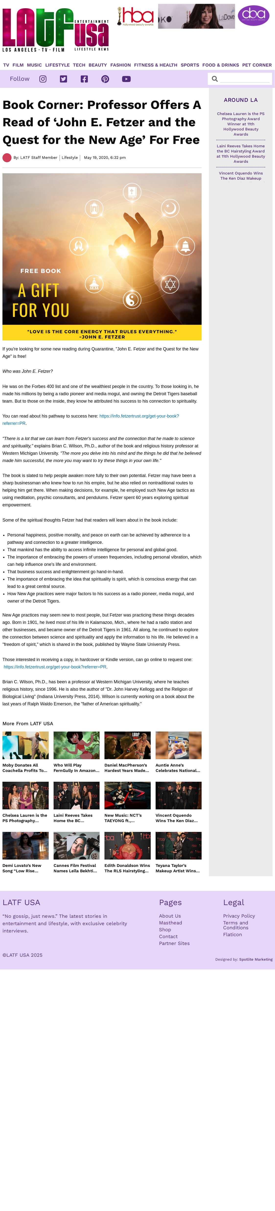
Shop (165, 929)
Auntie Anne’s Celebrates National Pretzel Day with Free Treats (177, 768)
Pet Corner (257, 65)
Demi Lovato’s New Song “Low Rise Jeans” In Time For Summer (21, 868)
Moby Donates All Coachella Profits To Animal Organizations (24, 768)
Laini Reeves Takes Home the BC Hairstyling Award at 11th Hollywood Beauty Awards (77, 818)
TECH (79, 65)
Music (34, 65)
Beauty (98, 65)
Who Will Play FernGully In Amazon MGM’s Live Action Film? (75, 768)
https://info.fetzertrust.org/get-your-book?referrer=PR (55, 666)
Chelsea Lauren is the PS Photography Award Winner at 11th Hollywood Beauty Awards (24, 818)
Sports (190, 65)
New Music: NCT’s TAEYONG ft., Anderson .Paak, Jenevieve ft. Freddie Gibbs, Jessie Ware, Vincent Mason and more (126, 818)
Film (18, 65)
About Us (170, 916)
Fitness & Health (155, 65)
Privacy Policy (239, 916)
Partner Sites (174, 943)
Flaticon (232, 934)
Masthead (170, 923)
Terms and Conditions (236, 925)
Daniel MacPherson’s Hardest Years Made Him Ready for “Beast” (125, 768)
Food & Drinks (220, 65)
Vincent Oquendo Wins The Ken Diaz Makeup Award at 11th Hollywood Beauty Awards (178, 818)
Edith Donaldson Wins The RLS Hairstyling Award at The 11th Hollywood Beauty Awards (127, 868)
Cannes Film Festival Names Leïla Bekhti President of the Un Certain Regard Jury (75, 868)
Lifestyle (57, 65)
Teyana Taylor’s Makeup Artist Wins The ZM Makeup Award (176, 868)
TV (6, 65)
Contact (168, 936)
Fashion (120, 65)
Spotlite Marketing (256, 959)
